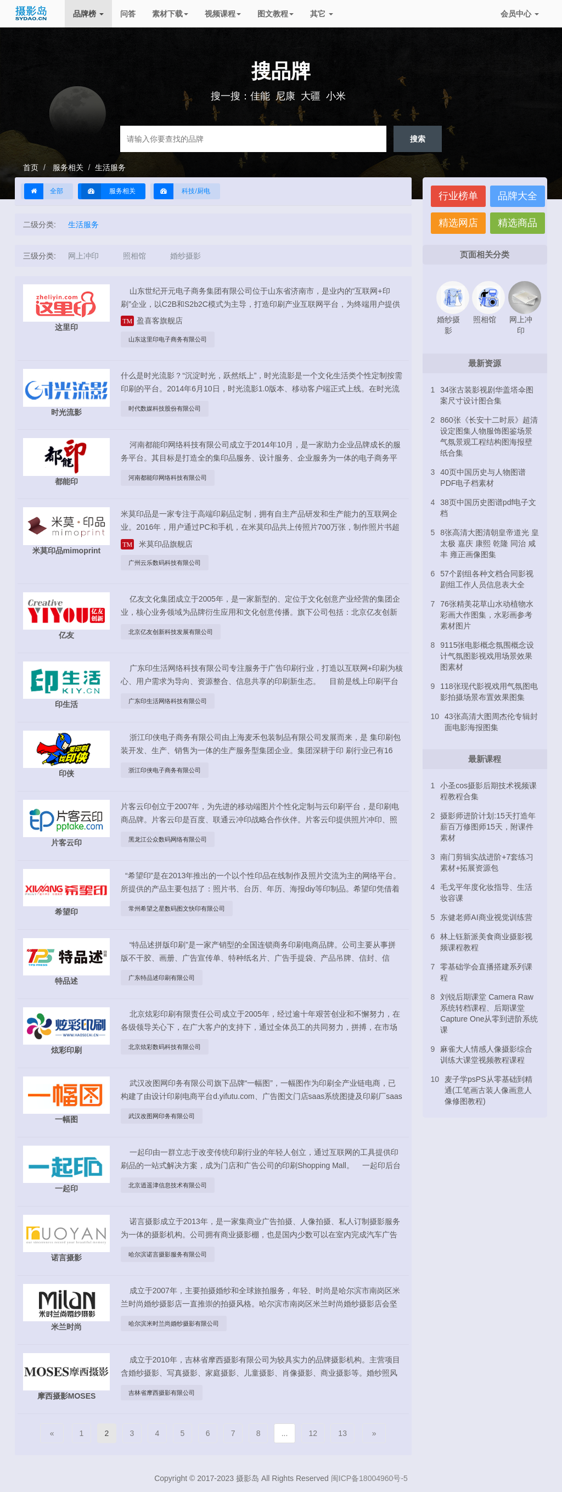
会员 (520, 13)
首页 (30, 167)
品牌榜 (88, 13)
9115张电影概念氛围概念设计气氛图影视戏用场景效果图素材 (487, 656)
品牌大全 (517, 195)
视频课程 (223, 13)
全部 (43, 191)
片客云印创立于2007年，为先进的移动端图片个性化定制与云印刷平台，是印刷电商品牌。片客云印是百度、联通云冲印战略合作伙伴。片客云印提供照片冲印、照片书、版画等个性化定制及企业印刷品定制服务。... (260, 819)
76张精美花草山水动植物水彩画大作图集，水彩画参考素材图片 (486, 614)
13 (342, 1433)
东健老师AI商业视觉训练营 (486, 917)
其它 (321, 13)
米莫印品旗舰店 (157, 544)
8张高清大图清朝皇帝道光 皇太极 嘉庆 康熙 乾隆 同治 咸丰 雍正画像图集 (489, 543)
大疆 (311, 96)
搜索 (417, 138)
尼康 (285, 96)
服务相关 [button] (108, 191)
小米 (336, 96)
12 (313, 1433)
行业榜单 (458, 195)
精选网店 (458, 222)
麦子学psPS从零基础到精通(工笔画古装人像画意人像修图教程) (488, 1090)
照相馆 (134, 255)
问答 (128, 13)
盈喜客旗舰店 (152, 320)
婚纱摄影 (185, 255)
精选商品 (517, 222)
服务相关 (66, 167)
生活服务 (110, 167)
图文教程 (275, 13)
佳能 (260, 96)
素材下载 (170, 13)
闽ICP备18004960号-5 (369, 1478)
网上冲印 (83, 255)
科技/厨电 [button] (182, 191)
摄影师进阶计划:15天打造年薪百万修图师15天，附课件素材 (487, 826)
